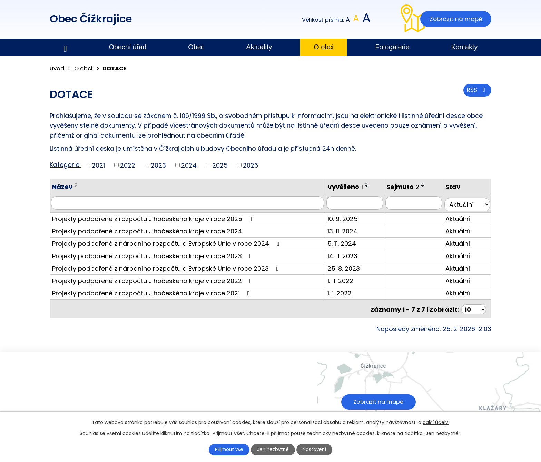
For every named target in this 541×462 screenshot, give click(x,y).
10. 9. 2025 (349, 216)
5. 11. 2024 (348, 241)
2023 (158, 165)
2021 (98, 165)
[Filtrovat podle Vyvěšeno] (360, 202)
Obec (196, 47)
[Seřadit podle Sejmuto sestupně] (428, 186)
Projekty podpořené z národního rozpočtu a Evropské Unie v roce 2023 (167, 266)
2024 (189, 165)
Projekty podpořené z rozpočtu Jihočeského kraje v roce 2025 (153, 216)
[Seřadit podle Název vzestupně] (76, 183)
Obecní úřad (127, 47)
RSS (476, 91)
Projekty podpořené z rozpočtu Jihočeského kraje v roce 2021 (152, 291)
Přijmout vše (226, 449)
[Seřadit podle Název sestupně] (76, 186)
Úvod (65, 47)
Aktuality (259, 47)
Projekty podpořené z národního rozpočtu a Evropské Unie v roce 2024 (167, 241)
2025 (220, 165)
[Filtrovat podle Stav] (468, 202)
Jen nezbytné (273, 449)
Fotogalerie (392, 47)
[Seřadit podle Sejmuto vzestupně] (428, 183)
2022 (127, 165)
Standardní (356, 19)
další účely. (436, 421)
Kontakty (464, 47)
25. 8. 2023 (350, 266)
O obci (323, 47)
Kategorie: (65, 164)
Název (62, 186)
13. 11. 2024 (349, 229)
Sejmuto (408, 186)
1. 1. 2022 (346, 291)
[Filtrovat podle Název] (190, 202)
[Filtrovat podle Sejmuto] (418, 202)
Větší (366, 19)
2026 (250, 165)
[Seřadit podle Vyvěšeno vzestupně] (373, 183)
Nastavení (318, 449)
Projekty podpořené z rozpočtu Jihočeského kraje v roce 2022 (153, 278)
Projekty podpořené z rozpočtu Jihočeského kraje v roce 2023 (153, 254)
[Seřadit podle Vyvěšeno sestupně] (373, 186)
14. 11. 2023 (349, 254)
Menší (348, 19)
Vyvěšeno (351, 186)
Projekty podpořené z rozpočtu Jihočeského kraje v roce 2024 (147, 229)
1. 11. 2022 (347, 278)
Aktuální (460, 216)
